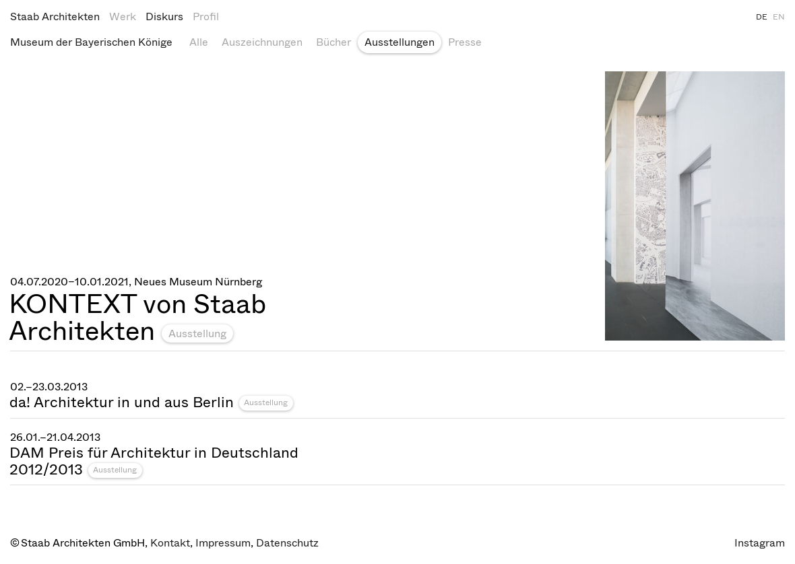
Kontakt (170, 543)
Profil (206, 16)
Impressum (223, 543)
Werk (122, 16)
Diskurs (164, 16)
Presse (465, 42)
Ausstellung (197, 333)
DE (761, 17)
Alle (198, 42)
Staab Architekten (55, 16)
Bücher (333, 42)
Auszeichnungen (262, 42)
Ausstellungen (399, 42)
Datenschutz (287, 543)
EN (779, 17)
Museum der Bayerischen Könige (91, 42)
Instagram (759, 543)
